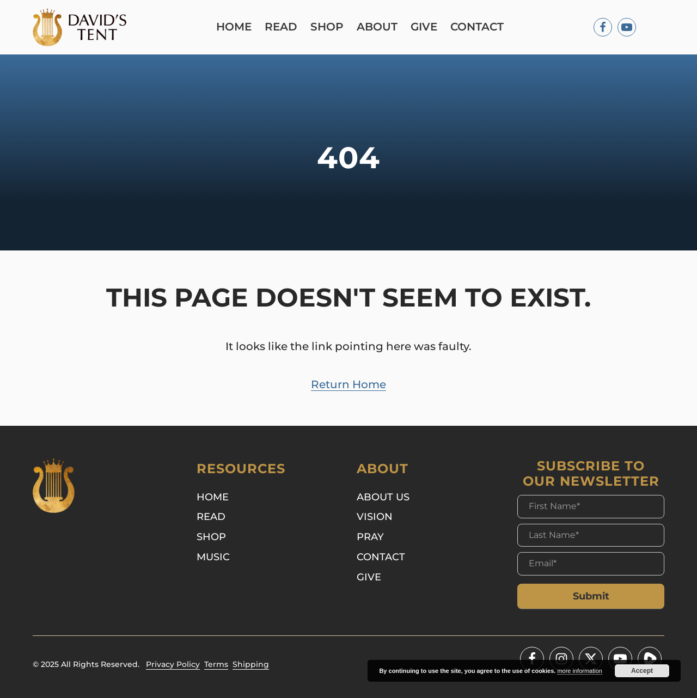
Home (234, 27)
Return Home (348, 384)
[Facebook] (603, 27)
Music (213, 556)
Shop (327, 27)
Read (281, 27)
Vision (375, 516)
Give (424, 27)
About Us (383, 497)
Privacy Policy (173, 664)
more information (579, 671)
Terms (216, 664)
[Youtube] (626, 27)
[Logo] (79, 27)
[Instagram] (561, 659)
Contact (477, 27)
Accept (642, 671)
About (377, 27)
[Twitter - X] (591, 659)
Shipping (251, 664)
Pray (370, 536)
